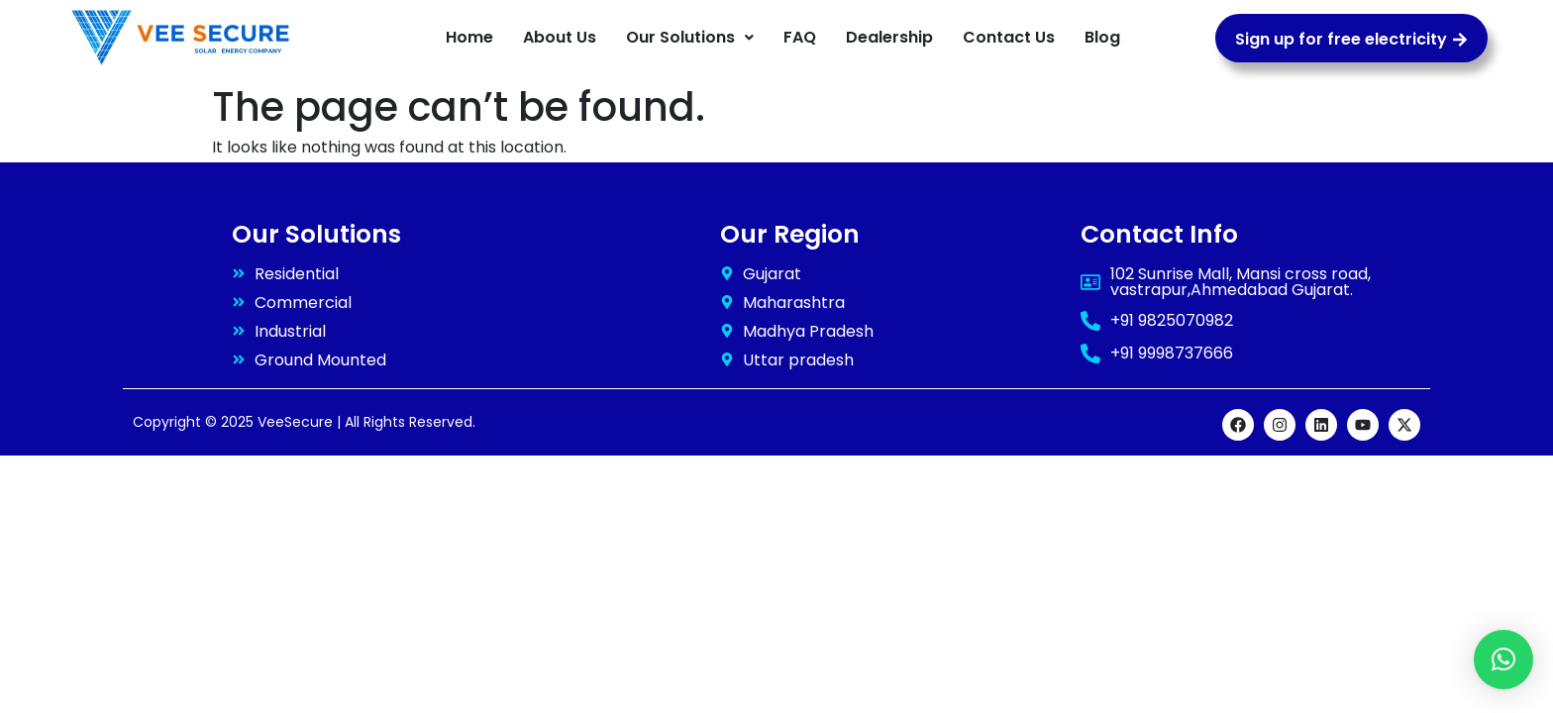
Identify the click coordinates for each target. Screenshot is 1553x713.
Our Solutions (690, 37)
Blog (1102, 37)
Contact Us (1009, 37)
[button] (690, 37)
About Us (559, 37)
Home (469, 37)
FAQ (799, 37)
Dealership (889, 37)
